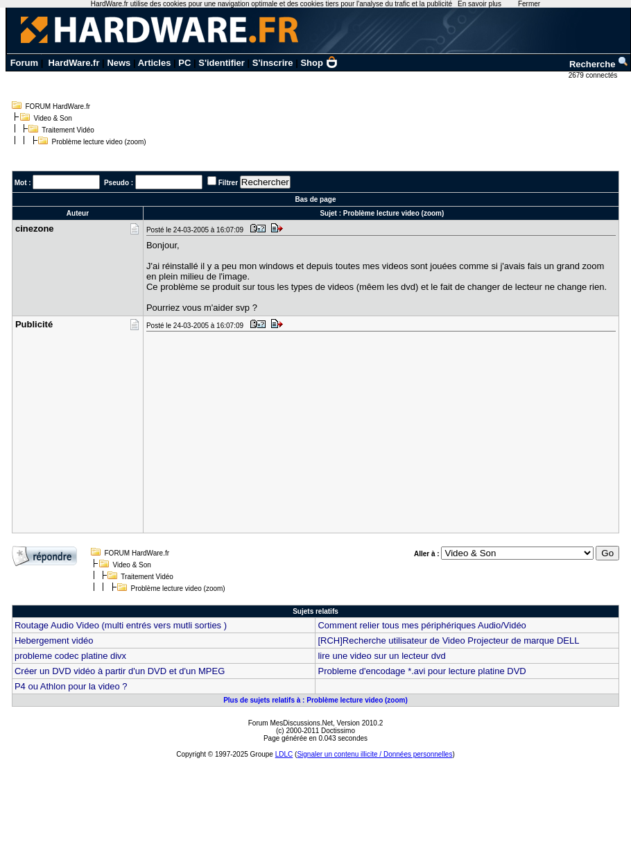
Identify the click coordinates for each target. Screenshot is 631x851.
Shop (319, 63)
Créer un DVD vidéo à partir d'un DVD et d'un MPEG (120, 671)
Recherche (599, 64)
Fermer (529, 4)
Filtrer (228, 183)
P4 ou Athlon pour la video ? (71, 686)
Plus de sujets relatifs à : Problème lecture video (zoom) (315, 700)
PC (184, 63)
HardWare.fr (74, 63)
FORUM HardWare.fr (58, 106)
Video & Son (53, 118)
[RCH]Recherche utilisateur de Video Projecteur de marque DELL (448, 640)
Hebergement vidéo (54, 640)
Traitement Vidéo (68, 130)
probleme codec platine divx (70, 656)
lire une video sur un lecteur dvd (381, 656)
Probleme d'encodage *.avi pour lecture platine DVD (422, 671)
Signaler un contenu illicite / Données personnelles (374, 754)
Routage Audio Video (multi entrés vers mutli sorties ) (121, 625)
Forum (24, 63)
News (118, 63)
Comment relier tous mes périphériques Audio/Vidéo (422, 625)
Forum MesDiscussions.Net (290, 723)
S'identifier (221, 63)
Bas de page (315, 199)
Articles (154, 63)
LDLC (284, 754)
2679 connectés (594, 75)
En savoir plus (479, 4)
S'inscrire (272, 63)
